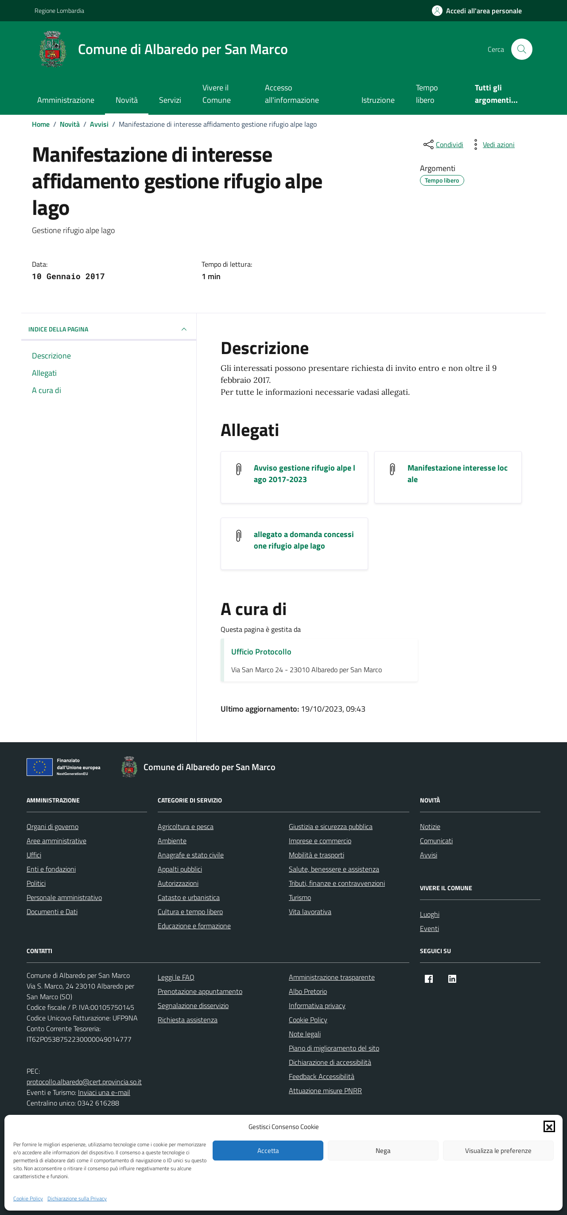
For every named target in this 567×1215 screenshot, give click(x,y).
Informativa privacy (317, 1005)
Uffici (34, 854)
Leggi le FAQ (176, 977)
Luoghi (429, 914)
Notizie (430, 826)
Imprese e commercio (320, 840)
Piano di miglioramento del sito (334, 1048)
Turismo (300, 897)
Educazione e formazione (194, 925)
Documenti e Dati (52, 911)
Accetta (268, 1150)
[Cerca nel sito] (521, 49)
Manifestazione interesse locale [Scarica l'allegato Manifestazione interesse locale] (458, 473)
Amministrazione (65, 100)
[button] (549, 1126)
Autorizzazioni (178, 883)
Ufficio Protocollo (261, 652)
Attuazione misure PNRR (325, 1090)
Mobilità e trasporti (316, 854)
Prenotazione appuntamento (200, 991)
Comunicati (436, 840)
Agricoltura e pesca (186, 826)
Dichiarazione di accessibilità (330, 1062)
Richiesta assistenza (187, 1019)
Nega (383, 1150)
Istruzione (378, 100)
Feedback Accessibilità (321, 1076)
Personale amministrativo (64, 897)
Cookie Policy (28, 1199)
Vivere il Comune (216, 94)
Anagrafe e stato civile (191, 854)
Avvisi (428, 854)
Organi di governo (52, 826)
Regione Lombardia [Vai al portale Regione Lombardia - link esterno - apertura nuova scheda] (59, 10)
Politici (36, 883)
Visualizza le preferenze (498, 1150)
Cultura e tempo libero (190, 911)
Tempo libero (427, 94)
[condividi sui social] (442, 144)
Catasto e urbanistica (189, 897)
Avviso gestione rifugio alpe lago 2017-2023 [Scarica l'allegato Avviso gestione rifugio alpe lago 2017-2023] (304, 473)
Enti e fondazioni (51, 869)
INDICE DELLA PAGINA (108, 329)
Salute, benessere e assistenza (334, 869)
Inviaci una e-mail (104, 1092)
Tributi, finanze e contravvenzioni (337, 883)
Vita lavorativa (310, 911)
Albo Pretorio (308, 991)
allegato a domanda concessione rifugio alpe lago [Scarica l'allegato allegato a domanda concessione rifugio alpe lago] (304, 540)
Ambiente (172, 840)
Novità (127, 100)
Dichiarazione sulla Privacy (77, 1199)
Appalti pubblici (180, 869)
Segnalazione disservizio (193, 1005)
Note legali (305, 1033)
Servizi (170, 100)
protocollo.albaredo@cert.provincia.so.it (84, 1081)
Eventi (429, 928)
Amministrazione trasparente (332, 977)
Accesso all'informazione (292, 94)
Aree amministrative (56, 840)
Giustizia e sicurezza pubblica (331, 826)
